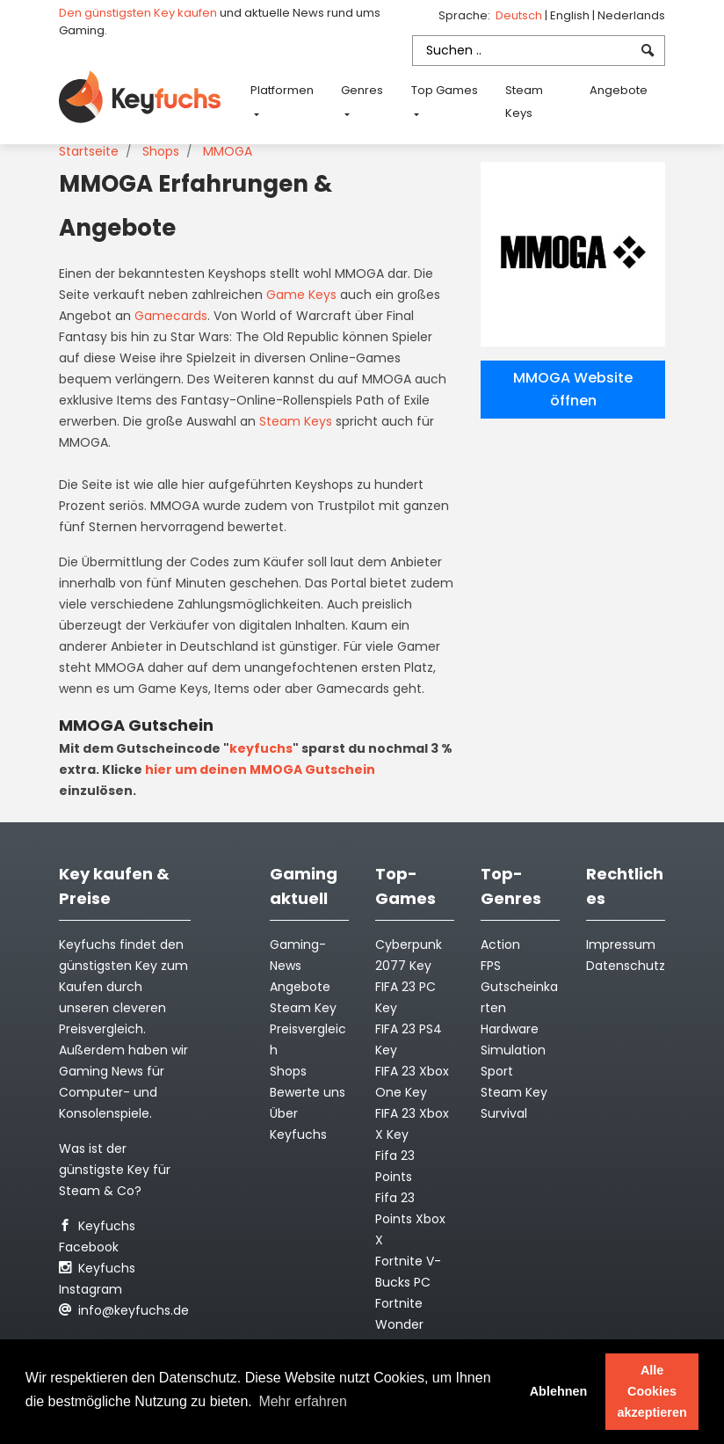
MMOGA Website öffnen (573, 389)
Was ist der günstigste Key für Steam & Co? (114, 1170)
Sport (497, 1071)
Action (500, 944)
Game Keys (301, 294)
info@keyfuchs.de (124, 1310)
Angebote (619, 90)
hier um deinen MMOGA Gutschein (260, 769)
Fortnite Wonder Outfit (399, 1324)
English (571, 15)
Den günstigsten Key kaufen (138, 12)
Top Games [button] (444, 90)
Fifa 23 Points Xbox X (410, 1219)
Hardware (510, 1029)
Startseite (89, 151)
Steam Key (514, 1092)
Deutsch (520, 15)
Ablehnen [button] (559, 1391)
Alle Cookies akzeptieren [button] (652, 1391)
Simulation (513, 1050)
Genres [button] (362, 90)
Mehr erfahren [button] (302, 1401)
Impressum (620, 944)
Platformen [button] (282, 90)
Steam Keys (524, 101)
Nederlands (631, 15)
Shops (160, 151)
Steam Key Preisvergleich (308, 1029)
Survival (504, 1113)
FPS (491, 965)
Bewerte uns (307, 1092)
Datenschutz (625, 965)
